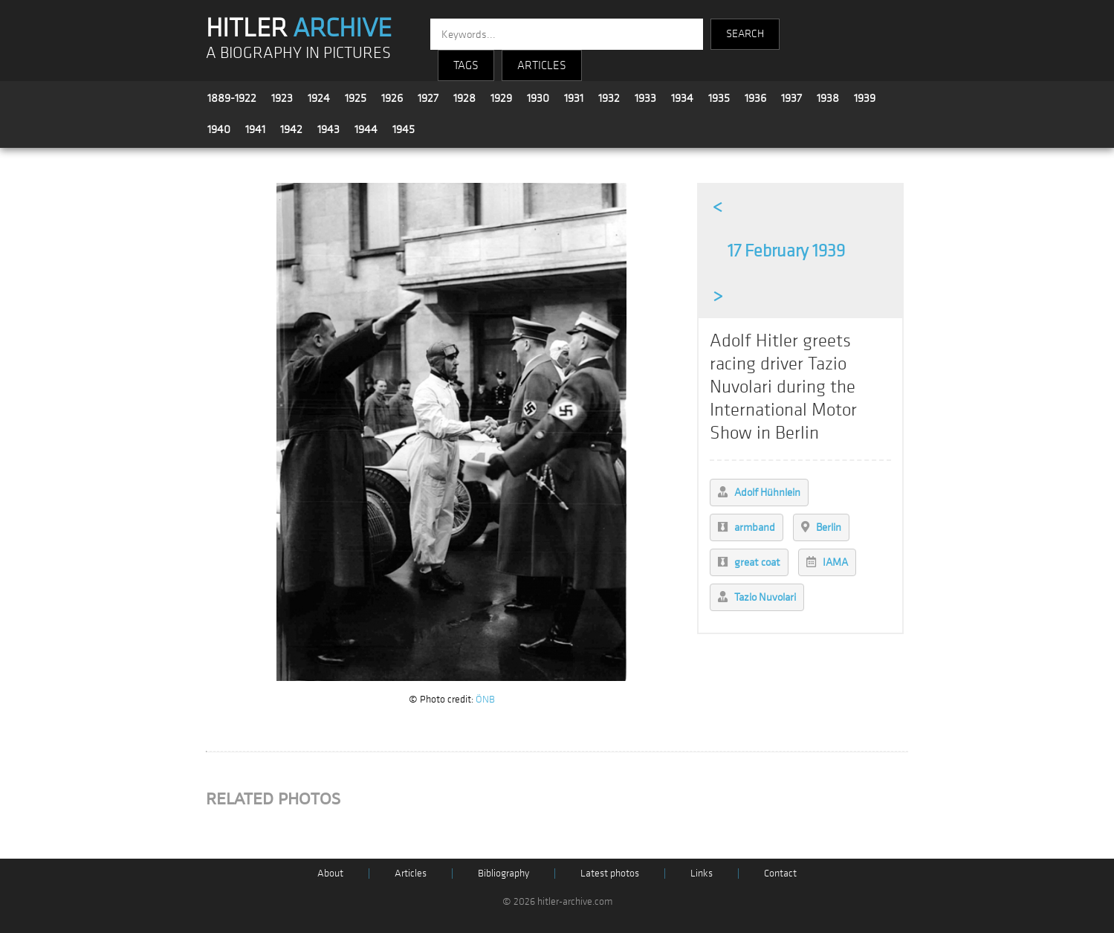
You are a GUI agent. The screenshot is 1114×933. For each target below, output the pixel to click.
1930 (538, 98)
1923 (282, 98)
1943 (328, 129)
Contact (780, 873)
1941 (255, 129)
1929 (501, 98)
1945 (403, 129)
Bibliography (503, 873)
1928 (464, 98)
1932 (609, 98)
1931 (573, 98)
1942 (291, 129)
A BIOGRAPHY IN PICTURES (298, 53)
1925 (355, 98)
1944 (366, 129)
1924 (319, 98)
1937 (791, 98)
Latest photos (609, 873)
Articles (411, 873)
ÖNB (485, 699)
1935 (719, 98)
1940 (218, 129)
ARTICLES (541, 65)
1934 (682, 98)
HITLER (299, 28)
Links (701, 873)
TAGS (466, 65)
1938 (828, 98)
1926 (392, 98)
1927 (428, 98)
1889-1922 (231, 98)
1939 (864, 98)
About (330, 873)
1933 (645, 98)
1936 (755, 98)
